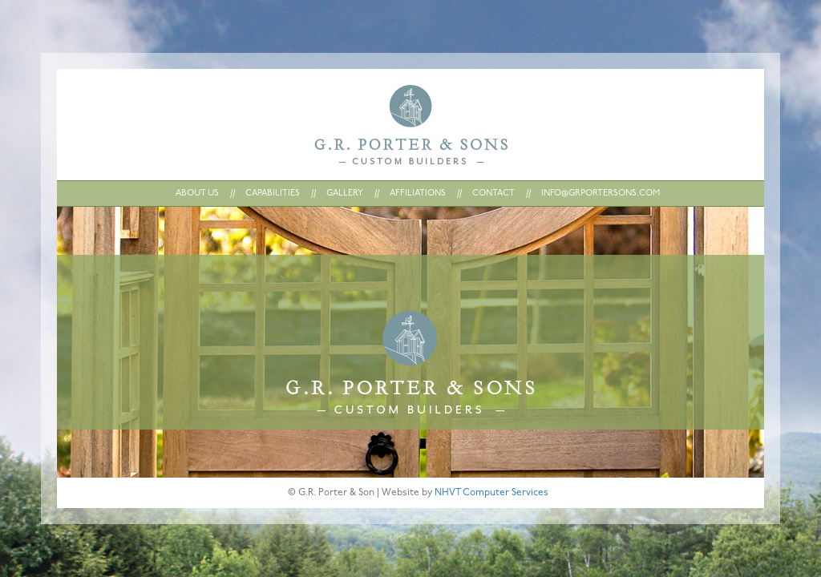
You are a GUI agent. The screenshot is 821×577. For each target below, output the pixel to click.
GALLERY (344, 193)
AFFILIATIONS (418, 193)
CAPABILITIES (272, 193)
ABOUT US (197, 193)
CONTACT (493, 193)
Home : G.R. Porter (411, 124)
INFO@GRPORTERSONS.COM (600, 193)
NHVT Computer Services (491, 493)
